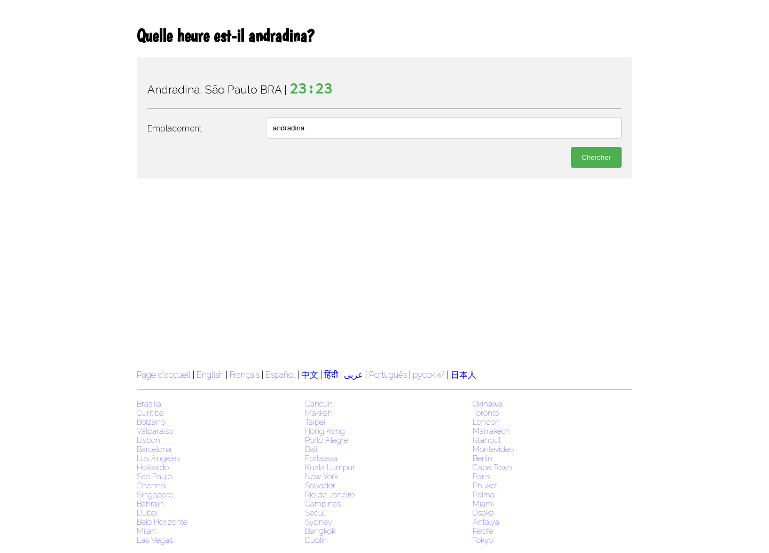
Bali (311, 449)
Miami (483, 503)
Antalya (486, 521)
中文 (309, 375)
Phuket (485, 485)
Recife (483, 530)
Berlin (482, 458)
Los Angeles (158, 458)
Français (245, 375)
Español (281, 375)
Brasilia (149, 403)
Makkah (319, 412)
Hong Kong (325, 430)
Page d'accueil (164, 375)
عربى (353, 375)
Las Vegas (155, 539)
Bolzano (151, 421)
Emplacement (174, 128)
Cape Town (492, 467)
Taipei (315, 421)
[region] (384, 272)
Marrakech (491, 430)
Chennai (152, 485)
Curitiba (150, 412)
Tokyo (483, 539)
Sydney (318, 521)
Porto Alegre (326, 440)
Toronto (486, 412)
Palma (484, 494)
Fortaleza (321, 458)
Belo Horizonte (162, 521)
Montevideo (493, 449)
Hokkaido (153, 467)
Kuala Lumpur (330, 467)
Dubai (147, 512)
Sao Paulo (154, 476)
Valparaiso (155, 430)
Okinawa (488, 403)
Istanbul (486, 440)
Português (388, 375)
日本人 (463, 375)
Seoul (315, 512)
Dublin (316, 539)
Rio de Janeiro (330, 494)
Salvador (320, 485)
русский (429, 375)
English (210, 375)
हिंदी (331, 375)
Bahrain (150, 503)
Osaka (483, 512)
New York (321, 476)
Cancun (319, 403)
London (486, 421)
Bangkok (320, 530)
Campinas (323, 503)
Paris (481, 476)
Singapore (155, 494)
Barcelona (154, 449)
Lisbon (148, 440)
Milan (146, 530)
